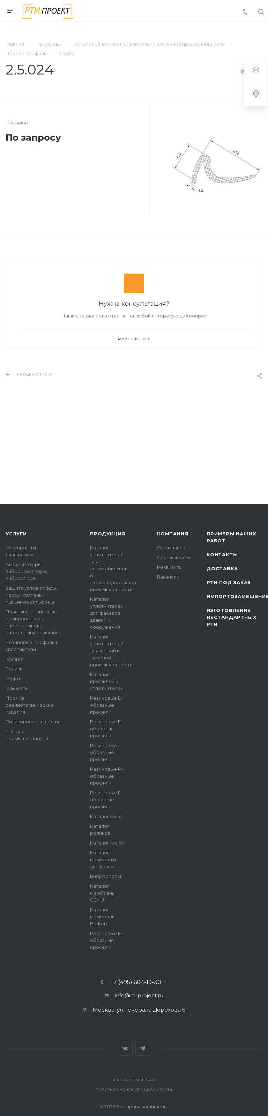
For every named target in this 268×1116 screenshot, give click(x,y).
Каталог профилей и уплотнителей (107, 681)
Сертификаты (173, 557)
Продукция (107, 533)
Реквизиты (170, 567)
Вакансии (168, 577)
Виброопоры (105, 876)
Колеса (14, 659)
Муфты (14, 678)
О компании (171, 547)
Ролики (14, 668)
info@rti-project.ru (139, 995)
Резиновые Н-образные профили (107, 940)
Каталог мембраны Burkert (103, 916)
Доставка (222, 568)
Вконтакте (125, 1048)
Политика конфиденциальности (134, 1089)
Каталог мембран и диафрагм (103, 859)
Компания (172, 533)
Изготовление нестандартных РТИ (231, 617)
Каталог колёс (107, 843)
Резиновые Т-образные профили (106, 752)
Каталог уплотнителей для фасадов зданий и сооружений (107, 613)
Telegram (142, 1048)
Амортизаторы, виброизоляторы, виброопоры (27, 571)
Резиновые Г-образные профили (106, 799)
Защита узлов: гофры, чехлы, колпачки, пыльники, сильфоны (31, 595)
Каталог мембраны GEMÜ (103, 893)
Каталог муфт (106, 816)
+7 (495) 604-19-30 (135, 982)
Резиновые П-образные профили (107, 728)
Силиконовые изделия (32, 721)
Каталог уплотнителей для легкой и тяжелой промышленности (111, 650)
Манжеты (17, 688)
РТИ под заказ (229, 582)
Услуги (16, 533)
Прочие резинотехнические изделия (30, 705)
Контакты (222, 554)
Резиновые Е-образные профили (106, 705)
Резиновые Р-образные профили (106, 776)
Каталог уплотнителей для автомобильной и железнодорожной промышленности (113, 568)
